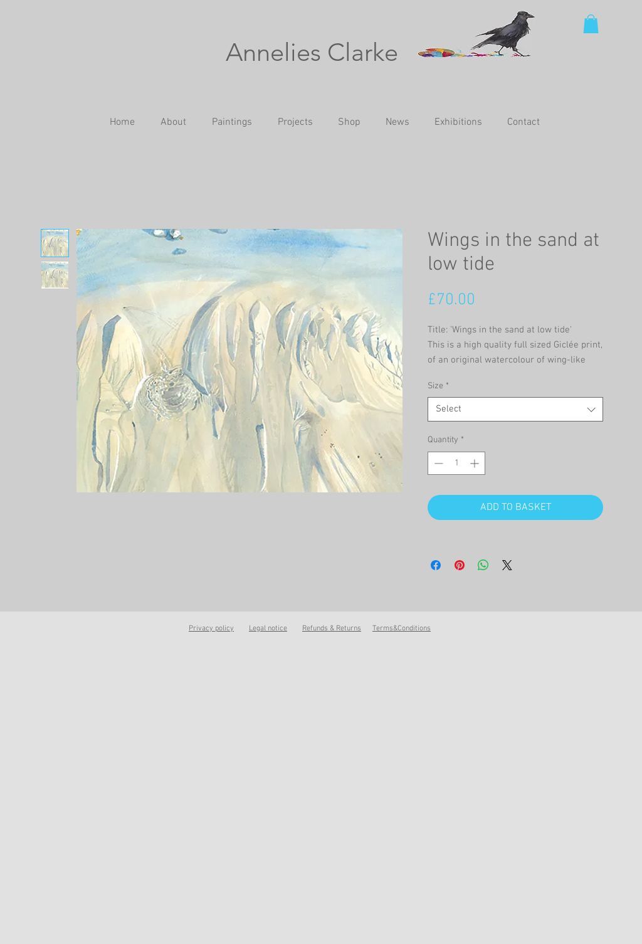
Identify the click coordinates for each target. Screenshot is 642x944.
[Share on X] (507, 565)
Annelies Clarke (312, 52)
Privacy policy (211, 628)
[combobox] (515, 409)
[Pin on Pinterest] (459, 565)
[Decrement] (437, 463)
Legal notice (268, 628)
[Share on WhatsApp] (483, 565)
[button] (591, 23)
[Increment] (475, 463)
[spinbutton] (456, 463)
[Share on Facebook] (435, 565)
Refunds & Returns (331, 628)
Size (438, 386)
